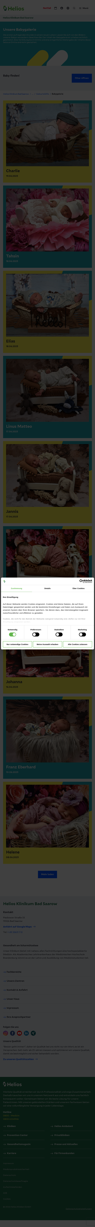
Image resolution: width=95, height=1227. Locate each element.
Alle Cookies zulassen (77, 644)
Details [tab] (47, 588)
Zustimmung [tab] (16, 588)
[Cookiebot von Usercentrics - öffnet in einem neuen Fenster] (81, 581)
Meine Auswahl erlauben (47, 644)
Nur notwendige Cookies (17, 644)
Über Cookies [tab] (78, 588)
